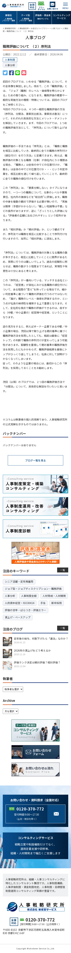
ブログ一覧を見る (35, 460)
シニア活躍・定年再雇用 (19, 581)
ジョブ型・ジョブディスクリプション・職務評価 (33, 588)
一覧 (62, 570)
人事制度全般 (29, 596)
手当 (42, 603)
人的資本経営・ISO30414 (19, 603)
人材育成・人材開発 (54, 596)
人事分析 (10, 65)
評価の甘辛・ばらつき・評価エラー (25, 610)
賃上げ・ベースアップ (18, 617)
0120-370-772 (30, 809)
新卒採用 (56, 603)
